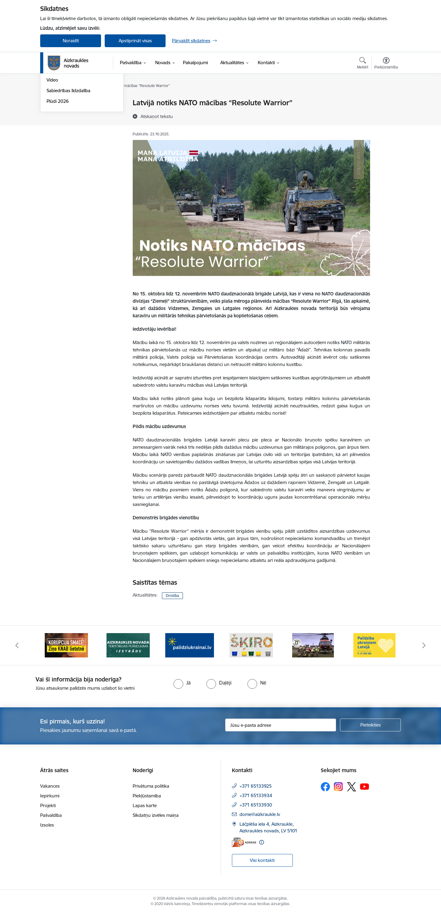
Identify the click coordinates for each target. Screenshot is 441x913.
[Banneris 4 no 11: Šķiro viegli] (251, 645)
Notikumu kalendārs (67, 103)
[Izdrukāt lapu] (386, 100)
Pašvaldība (51, 815)
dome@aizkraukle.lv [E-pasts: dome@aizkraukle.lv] (260, 814)
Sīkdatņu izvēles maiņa (156, 815)
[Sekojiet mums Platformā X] (351, 786)
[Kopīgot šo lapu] (386, 115)
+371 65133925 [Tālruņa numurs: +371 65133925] (256, 786)
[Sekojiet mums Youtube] (364, 786)
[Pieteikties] (370, 725)
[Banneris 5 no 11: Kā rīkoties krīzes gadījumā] (313, 645)
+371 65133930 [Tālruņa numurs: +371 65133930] (256, 805)
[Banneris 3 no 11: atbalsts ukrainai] (189, 645)
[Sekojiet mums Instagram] (338, 786)
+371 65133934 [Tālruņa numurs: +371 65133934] (256, 795)
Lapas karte (145, 805)
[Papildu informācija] (261, 842)
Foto (51, 135)
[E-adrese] (244, 842)
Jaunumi (55, 114)
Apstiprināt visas (135, 41)
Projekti (48, 805)
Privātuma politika (151, 786)
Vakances (50, 786)
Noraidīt (71, 41)
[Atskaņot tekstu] (157, 116)
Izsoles (47, 825)
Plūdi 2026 (58, 166)
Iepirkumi (49, 796)
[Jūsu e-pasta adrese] (280, 725)
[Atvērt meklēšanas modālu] (362, 64)
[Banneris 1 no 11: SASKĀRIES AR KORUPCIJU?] (66, 645)
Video (52, 145)
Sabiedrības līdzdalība (68, 156)
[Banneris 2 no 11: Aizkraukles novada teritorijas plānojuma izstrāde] (128, 645)
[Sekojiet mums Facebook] (325, 786)
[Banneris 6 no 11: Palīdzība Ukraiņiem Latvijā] (374, 645)
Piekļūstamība (147, 796)
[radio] (182, 682)
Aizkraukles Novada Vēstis (73, 124)
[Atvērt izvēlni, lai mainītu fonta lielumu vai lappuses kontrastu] (386, 64)
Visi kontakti (262, 860)
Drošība (172, 595)
